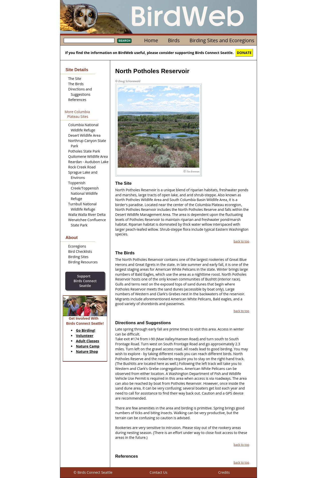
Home (151, 40)
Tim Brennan (192, 171)
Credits (224, 472)
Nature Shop (87, 351)
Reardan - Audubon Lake (88, 161)
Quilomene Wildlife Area (88, 156)
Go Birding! (85, 330)
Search (124, 40)
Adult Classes (87, 341)
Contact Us (158, 472)
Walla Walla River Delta (87, 214)
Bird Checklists (80, 251)
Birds (174, 40)
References (77, 99)
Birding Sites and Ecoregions (221, 40)
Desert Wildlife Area (84, 135)
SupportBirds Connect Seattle (85, 281)
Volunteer (84, 335)
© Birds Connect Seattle (93, 472)
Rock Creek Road (82, 167)
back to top (241, 241)
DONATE (244, 52)
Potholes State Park (84, 151)
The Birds (76, 83)
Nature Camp (87, 346)
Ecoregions (77, 246)
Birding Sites (78, 256)
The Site (74, 78)
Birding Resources (83, 262)
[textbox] (89, 40)
